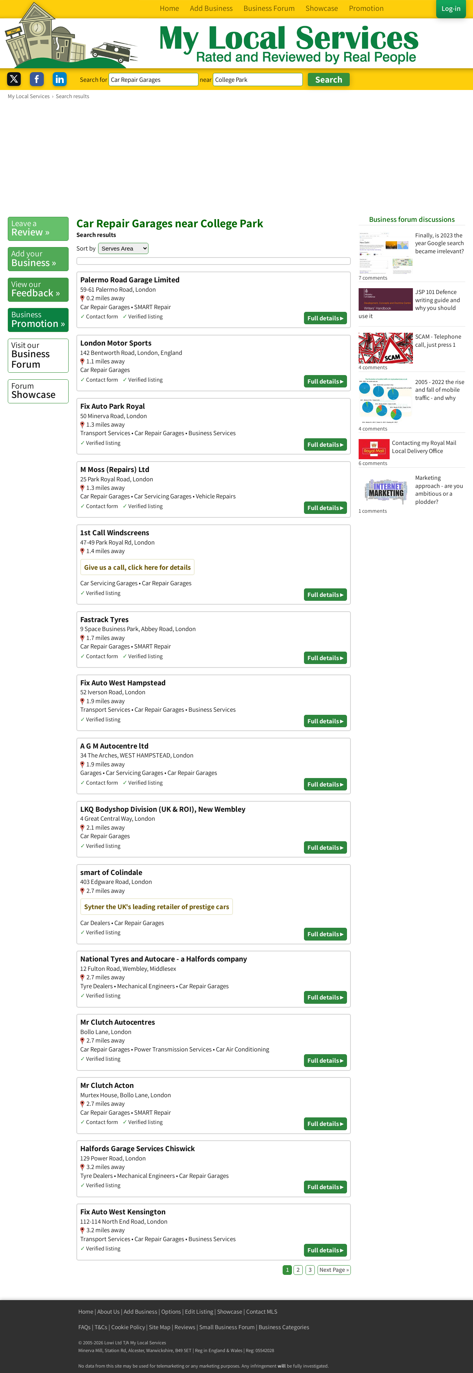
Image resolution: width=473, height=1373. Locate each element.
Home (85, 1311)
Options (171, 1311)
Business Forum (39, 355)
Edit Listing (199, 1311)
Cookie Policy (128, 1327)
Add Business (140, 1311)
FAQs (84, 1327)
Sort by (86, 248)
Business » (39, 258)
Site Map (160, 1327)
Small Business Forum (227, 1327)
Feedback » (39, 288)
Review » (39, 228)
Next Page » (334, 1270)
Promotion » (39, 319)
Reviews (184, 1327)
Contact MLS (261, 1311)
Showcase (39, 390)
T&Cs (101, 1327)
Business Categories (284, 1327)
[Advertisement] (236, 158)
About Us (108, 1311)
